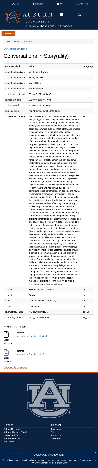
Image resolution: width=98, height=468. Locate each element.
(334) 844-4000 (11, 435)
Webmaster (9, 441)
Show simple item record (15, 49)
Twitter (54, 432)
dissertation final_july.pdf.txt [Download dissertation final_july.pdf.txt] (32, 336)
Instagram (56, 435)
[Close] (96, 452)
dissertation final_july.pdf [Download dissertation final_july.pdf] (30, 354)
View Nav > (8, 33)
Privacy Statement (39, 463)
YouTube (55, 438)
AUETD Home (13, 41)
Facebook (56, 429)
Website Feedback (13, 438)
